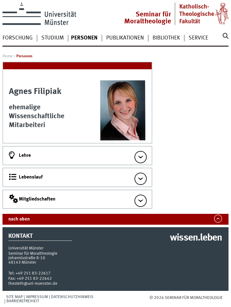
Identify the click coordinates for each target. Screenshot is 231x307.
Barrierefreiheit (22, 301)
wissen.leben (196, 238)
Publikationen (125, 38)
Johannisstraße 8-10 (26, 258)
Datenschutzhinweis (72, 297)
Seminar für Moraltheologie (147, 18)
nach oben (19, 219)
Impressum (37, 297)
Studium (52, 38)
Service (198, 38)
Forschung (17, 38)
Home (7, 56)
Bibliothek (166, 38)
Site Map (14, 297)
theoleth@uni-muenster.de (32, 283)
